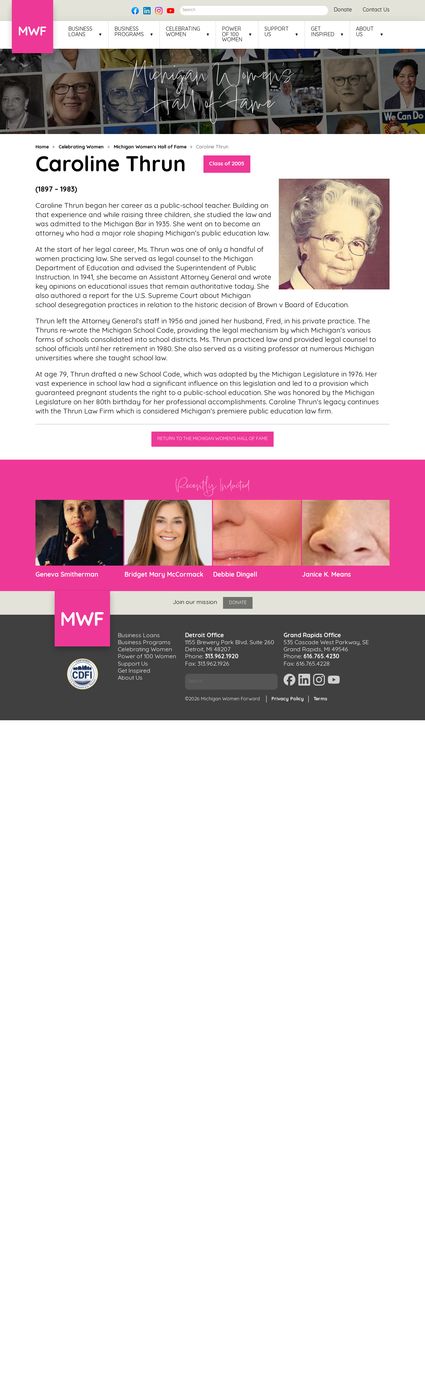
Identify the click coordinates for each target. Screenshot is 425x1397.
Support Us (276, 32)
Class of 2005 (226, 164)
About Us (365, 32)
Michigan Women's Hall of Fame (150, 147)
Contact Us (376, 10)
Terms (320, 699)
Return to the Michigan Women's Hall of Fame (212, 439)
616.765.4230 (321, 657)
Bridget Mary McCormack (163, 575)
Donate (343, 10)
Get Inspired (322, 32)
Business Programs (129, 32)
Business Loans (80, 32)
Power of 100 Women (232, 35)
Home (42, 147)
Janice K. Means (326, 575)
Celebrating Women (183, 32)
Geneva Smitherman (66, 575)
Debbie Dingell (235, 575)
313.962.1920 (222, 657)
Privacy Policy (287, 699)
